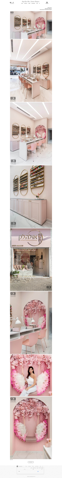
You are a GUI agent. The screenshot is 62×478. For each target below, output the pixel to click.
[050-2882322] (12, 3)
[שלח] (19, 471)
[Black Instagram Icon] (11, 2)
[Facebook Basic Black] (13, 2)
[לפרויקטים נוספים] (31, 462)
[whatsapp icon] (10, 2)
